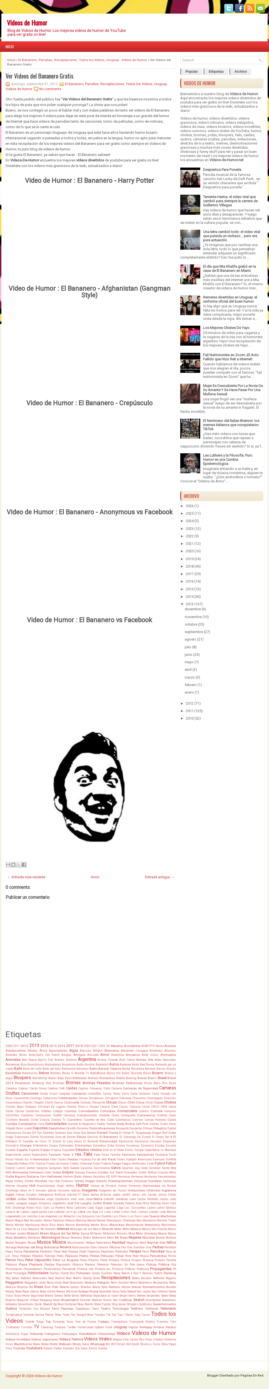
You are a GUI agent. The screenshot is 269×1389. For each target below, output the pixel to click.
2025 (102, 1046)
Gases (74, 1168)
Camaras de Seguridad (140, 1088)
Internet (72, 1194)
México (146, 1229)
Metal (117, 1229)
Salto (123, 1291)
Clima (146, 1107)
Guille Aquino (16, 1176)
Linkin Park (129, 1212)
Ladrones (80, 1208)
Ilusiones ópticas (69, 1190)
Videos (123, 1333)
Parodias (45, 60)
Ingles (10, 1194)
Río (31, 1287)
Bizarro (157, 1073)
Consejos (69, 1115)
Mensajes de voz (81, 1229)
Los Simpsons (86, 1216)
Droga (9, 1137)
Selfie (67, 1295)
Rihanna (22, 1287)
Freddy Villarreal (81, 1163)
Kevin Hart (169, 1203)
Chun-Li (83, 1107)
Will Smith (132, 1344)
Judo (173, 1199)
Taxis (95, 1308)
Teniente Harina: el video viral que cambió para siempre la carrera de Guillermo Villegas (230, 201)
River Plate (51, 1287)
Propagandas (161, 1269)
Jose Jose (77, 1199)
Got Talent (116, 1172)
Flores (121, 1159)
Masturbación (135, 1225)
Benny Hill (114, 1073)
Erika (110, 1145)
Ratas (15, 1278)
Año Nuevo (29, 1060)
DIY (34, 1133)
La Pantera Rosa (62, 1208)
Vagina (133, 1327)
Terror (49, 1315)
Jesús (136, 1194)
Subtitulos (145, 1304)
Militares (96, 1233)
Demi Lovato (24, 1128)
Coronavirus (146, 1115)
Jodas (11, 1199)
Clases (123, 1107)
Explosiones (39, 1155)
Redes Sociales (142, 1278)
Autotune (125, 1064)
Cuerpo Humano (155, 1120)
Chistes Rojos (15, 1107)
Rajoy (116, 1273)
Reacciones (39, 1278)
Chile (131, 1102)
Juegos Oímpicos (39, 1203)
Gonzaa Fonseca (86, 1172)
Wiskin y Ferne (150, 1344)
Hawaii (87, 1176)
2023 (190, 529)
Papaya (73, 1251)
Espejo (45, 1150)
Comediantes (88, 1111)
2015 (53, 1046)
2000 (9, 1046)
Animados (168, 1055)
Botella (120, 1078)
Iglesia (52, 1190)
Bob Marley (39, 1078)
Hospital (22, 1186)
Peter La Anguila (65, 1260)
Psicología (20, 1273)
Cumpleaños (27, 1124)
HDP (114, 1176)
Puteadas (83, 1273)
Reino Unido (54, 1282)
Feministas (41, 1159)
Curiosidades (56, 1124)
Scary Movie (22, 1295)
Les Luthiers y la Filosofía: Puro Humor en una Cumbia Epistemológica (227, 459)
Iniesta (20, 1194)
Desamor (82, 1128)
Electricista (126, 1141)
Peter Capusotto (38, 1260)
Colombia (70, 1111)
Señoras (86, 1295)
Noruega (11, 1247)
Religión (103, 1282)
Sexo (164, 1295)
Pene (128, 1256)
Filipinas (85, 1159)
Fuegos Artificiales (134, 1163)
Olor (123, 1247)
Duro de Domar (65, 1137)
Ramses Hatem (152, 1273)
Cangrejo (64, 1093)
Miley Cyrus (80, 1233)
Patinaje (50, 1256)
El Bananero (27, 60)
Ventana (158, 1327)
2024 (190, 521)
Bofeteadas (79, 1078)
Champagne (155, 1098)
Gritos (152, 1172)
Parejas (135, 1251)
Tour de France (85, 1322)
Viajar (25, 1334)
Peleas (95, 1256)
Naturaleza (103, 1242)
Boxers (152, 1078)
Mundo (160, 1237)
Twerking (46, 1327)
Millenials (109, 1233)
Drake (172, 1133)
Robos (96, 1287)
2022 (190, 536)
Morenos (76, 1237)
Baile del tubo (51, 1069)
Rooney (10, 1291)
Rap (8, 1278)
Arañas (59, 1060)
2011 (16, 1046)
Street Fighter (102, 1304)
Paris (145, 1251)
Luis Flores (119, 1216)
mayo (189, 662)
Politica (163, 1264)
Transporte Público (142, 1322)
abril (188, 669)
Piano (83, 1260)
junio (188, 654)
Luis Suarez (151, 1216)
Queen (96, 1273)
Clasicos (135, 1107)
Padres (158, 1247)
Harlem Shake (72, 1176)
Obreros (103, 1247)
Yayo (172, 1344)
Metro (126, 1229)
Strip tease (119, 1304)
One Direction (135, 1247)
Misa (131, 1233)
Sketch (138, 1300)
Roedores (114, 1287)
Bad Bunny (147, 1064)
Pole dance (137, 1264)
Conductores (43, 1115)
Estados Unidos (89, 1150)
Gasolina (86, 1168)
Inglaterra (169, 1190)
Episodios (99, 1145)
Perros (11, 1260)
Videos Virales (98, 1339)
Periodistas (158, 1256)
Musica (44, 1242)
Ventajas (145, 1327)
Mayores (33, 1229)
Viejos (117, 1339)
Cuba (110, 1120)
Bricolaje (58, 1083)
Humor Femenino (129, 1186)
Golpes (67, 1172)
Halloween (54, 1176)
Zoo (77, 1348)
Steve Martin (85, 1304)
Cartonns (145, 1093)
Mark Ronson (66, 1225)
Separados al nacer (106, 1295)
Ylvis (9, 1348)
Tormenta (58, 1322)
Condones (27, 1115)
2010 (190, 718)
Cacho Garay (38, 1088)
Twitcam (60, 1327)
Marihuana (32, 1225)
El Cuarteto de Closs (33, 1141)
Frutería (106, 1163)
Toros (69, 1322)
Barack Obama (109, 1069)
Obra (93, 1247)
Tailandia (25, 1308)
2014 (44, 1046)
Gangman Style (59, 1168)
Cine (114, 1107)
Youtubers (34, 1348)
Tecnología (120, 1308)
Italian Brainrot (101, 1194)
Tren (173, 1322)
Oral (148, 1247)
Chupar (94, 1107)
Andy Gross (150, 1055)
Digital (172, 1128)
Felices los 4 (22, 1159)
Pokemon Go (119, 1264)
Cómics (144, 1111)
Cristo (34, 1120)
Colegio (58, 1111)
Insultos (31, 1194)
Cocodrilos (32, 1111)
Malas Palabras (54, 1220)
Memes (63, 1229)
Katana (130, 1203)
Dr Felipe (125, 1133)
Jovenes (121, 1199)
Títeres (128, 1315)
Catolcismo (50, 1098)
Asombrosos (35, 1064)
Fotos (23, 1163)
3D (108, 1046)
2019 (190, 559)
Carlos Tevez (111, 1093)
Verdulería (12, 1334)
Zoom (84, 1348)
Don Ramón (88, 1133)
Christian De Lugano (51, 1107)
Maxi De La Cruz (16, 1229)
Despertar (136, 1128)
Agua (73, 1050)
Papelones (107, 1251)
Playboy (49, 1264)
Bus (165, 1083)
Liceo (107, 1212)
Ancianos (133, 1055)
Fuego (116, 1163)
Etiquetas (216, 72)
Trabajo (103, 1322)
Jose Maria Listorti (99, 1199)
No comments (50, 89)
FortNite (171, 1159)
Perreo (172, 1256)
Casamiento (21, 1098)
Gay (137, 1168)
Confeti (57, 1115)
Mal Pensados (33, 1220)
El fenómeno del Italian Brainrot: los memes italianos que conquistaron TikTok (231, 425)
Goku (48, 1172)
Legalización (39, 1212)
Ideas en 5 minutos (33, 1190)
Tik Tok (111, 1315)
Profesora (143, 1269)
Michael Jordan (16, 1233)
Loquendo (13, 1216)
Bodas (52, 1078)
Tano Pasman (62, 1308)
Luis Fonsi (135, 1216)
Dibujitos (160, 1128)
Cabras (23, 1088)
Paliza (18, 1251)
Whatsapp (97, 1344)
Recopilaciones (65, 60)
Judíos (163, 1199)
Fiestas (73, 1159)
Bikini (147, 1073)
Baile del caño (32, 1069)
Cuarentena (74, 1120)
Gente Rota (169, 1168)
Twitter (71, 1327)
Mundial (149, 1237)
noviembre (193, 617)
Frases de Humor (57, 1163)
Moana (162, 1233)
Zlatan (57, 1348)
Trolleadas (13, 1327)
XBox (164, 1344)
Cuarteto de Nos (95, 1120)
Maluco (70, 1220)
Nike (162, 1242)
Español (34, 1150)
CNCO (155, 1107)
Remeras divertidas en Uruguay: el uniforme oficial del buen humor (230, 299)
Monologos (51, 1237)
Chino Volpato (154, 1102)
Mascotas (117, 1225)
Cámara (116, 1088)
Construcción (87, 1115)
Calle (106, 1088)
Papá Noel (60, 1251)
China (140, 1102)
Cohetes (46, 1111)
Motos (87, 1237)
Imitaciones (136, 1190)
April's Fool (45, 1060)
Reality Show (91, 1278)
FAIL (78, 1154)
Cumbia (11, 1124)
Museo (31, 1242)
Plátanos (11, 1264)
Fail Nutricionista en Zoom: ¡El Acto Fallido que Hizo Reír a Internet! (231, 357)
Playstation (63, 1264)
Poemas (90, 1264)
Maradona (149, 1220)
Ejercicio (92, 1137)
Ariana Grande (108, 1060)
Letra (81, 1212)
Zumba (102, 1348)
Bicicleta (136, 1073)
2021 (94, 1046)
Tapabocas (82, 1308)
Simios (107, 1300)
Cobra (172, 1107)
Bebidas (55, 1073)
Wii (108, 1344)
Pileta (103, 1260)
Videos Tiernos (71, 1339)
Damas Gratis (158, 1124)
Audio (80, 1064)
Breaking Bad (41, 1083)
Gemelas (155, 1168)
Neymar (153, 1242)
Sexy (172, 1295)
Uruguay (112, 60)
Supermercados (164, 1304)
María (9, 1225)
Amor (104, 1054)
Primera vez (103, 1269)
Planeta (171, 1260)
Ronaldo (171, 1287)
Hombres (155, 1181)
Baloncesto (69, 1069)
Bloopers (22, 1077)
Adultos (33, 1050)
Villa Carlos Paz (133, 1339)
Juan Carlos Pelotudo (143, 1199)
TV (36, 1326)
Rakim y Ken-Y (131, 1273)
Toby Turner (142, 1315)
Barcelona (137, 1069)
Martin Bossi (99, 1225)
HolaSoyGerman (120, 1181)
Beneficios (98, 1073)
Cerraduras (96, 1098)
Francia (40, 1163)
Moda (9, 1237)
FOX (31, 1163)
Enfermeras (40, 1145)
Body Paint (64, 1078)
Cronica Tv (58, 1120)
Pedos (83, 1256)
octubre (191, 624)
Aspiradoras (53, 1064)
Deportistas (57, 1128)
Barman (150, 1069)
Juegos (21, 1203)
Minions (122, 1233)
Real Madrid (56, 1278)
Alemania (111, 1050)
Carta (134, 1093)
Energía (26, 1145)
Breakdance (23, 1083)
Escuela (171, 1145)
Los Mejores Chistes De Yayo (226, 328)
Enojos (53, 1145)
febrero (191, 685)
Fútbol (171, 1163)
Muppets (20, 1242)
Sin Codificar (122, 1300)
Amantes (11, 1055)
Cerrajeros (111, 1098)
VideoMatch (88, 1334)
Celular (83, 1098)
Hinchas (41, 1181)
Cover (172, 1115)
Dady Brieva (126, 1124)
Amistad (92, 1055)
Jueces (10, 1203)
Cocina (19, 1111)
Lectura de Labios (17, 1212)
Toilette (29, 1322)
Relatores (91, 1282)
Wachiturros (23, 1344)
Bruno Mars (152, 1083)
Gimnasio (36, 1172)
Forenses (159, 1159)
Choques (30, 1107)
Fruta (96, 1163)
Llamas (143, 1212)
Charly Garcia (54, 1102)
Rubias (83, 1291)
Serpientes (153, 1295)
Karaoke (118, 1203)
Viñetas (158, 1339)
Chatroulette (71, 1102)
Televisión (168, 1308)
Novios (65, 1247)
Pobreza (77, 1264)
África (43, 1050)
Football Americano (138, 1159)
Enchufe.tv (12, 1145)
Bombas (93, 1078)
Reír (66, 1282)
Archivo (241, 72)
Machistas (168, 1216)
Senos (75, 1295)
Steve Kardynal (67, 1304)
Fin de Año (99, 1159)
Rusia (94, 1291)
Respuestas (160, 1282)
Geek (144, 1168)
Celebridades (67, 1098)
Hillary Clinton (24, 1181)
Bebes (44, 1073)
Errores (120, 1145)
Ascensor (13, 1064)
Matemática (152, 1225)
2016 (61, 1046)
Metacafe (107, 1229)
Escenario (147, 1145)
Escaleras (132, 1145)
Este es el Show (113, 1150)
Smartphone (153, 1300)
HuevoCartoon (46, 1186)
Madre (10, 1220)
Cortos (162, 1115)
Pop (173, 1264)
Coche (9, 1111)
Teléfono (136, 1308)
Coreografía (128, 1115)
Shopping (46, 1300)
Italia (85, 1194)
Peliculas (107, 1256)
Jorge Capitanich (57, 1199)
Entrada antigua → (159, 877)
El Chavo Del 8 (162, 1137)
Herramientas (167, 1176)
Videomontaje (106, 1334)
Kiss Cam (42, 1208)
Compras (170, 1111)
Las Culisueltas (135, 1208)
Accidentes (132, 1046)
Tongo (40, 1322)
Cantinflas (94, 1093)
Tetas (58, 1315)
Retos (172, 1282)
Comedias (107, 1111)
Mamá (91, 1220)
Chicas (111, 1102)
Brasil (162, 1078)
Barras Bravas (166, 1069)
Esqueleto (68, 1150)
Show (56, 1300)
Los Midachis (67, 1216)
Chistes (170, 1102)
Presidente (69, 1269)
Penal (119, 1256)
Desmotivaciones (102, 1128)
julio (188, 647)
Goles (57, 1172)
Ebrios (81, 1137)
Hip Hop (54, 1181)
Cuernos (137, 1120)
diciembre (193, 609)
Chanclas (170, 1098)
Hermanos (150, 1176)
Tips (120, 1315)
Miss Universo (146, 1233)
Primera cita (85, 1269)
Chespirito (98, 1102)
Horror (10, 1186)
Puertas (55, 1273)
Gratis (142, 1172)
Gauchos (127, 1168)
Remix (134, 1282)
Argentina (87, 1059)
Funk (150, 1163)
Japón (116, 1194)
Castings (36, 1098)
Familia (115, 1155)
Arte (150, 1060)
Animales (13, 1059)
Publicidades (38, 1273)
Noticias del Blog (30, 1247)
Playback (35, 1264)
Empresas (169, 1141)
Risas (38, 1287)
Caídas (71, 1088)
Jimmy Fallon (167, 1194)
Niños (171, 1242)
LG (101, 1212)
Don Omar (73, 1133)
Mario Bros (48, 1225)
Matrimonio (168, 1225)
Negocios (132, 1242)
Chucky (71, 1107)
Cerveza (125, 1098)
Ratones (26, 1278)
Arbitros (71, 1060)
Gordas (103, 1172)
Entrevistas (83, 1145)
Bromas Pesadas (97, 1083)
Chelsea (85, 1102)
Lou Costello (103, 1216)
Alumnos (170, 1050)
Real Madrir (74, 1278)
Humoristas (151, 1186)
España (22, 1150)
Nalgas (90, 1242)
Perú (20, 1260)
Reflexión (158, 1278)
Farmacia (161, 1155)
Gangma (42, 1168)
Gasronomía (102, 1168)
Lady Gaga (95, 1208)
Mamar (101, 1220)
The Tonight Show (81, 1315)
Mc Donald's (48, 1229)
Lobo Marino (168, 1212)
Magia (19, 1220)
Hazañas (99, 1176)
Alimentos (156, 1050)
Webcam (65, 1344)
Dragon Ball (160, 1133)
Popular (192, 72)
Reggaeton (14, 1282)
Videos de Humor (27, 22)
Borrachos (107, 1078)
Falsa (105, 1155)
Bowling (131, 1078)
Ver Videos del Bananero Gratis (39, 76)
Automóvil (102, 1064)
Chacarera (139, 1098)
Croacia (45, 1120)
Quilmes (106, 1273)
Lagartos (110, 1208)
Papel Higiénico (89, 1251)
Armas (141, 1060)
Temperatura (14, 1315)
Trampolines (119, 1322)
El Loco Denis (72, 1141)
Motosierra (99, 1237)
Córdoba (104, 1115)
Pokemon (103, 1264)
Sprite (38, 1304)
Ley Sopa (92, 1212)
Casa (155, 1093)
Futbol (160, 1163)
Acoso (160, 1046)
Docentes (48, 1133)
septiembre (194, 632)
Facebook (55, 1155)
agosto (190, 639)
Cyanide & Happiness (81, 1124)
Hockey (79, 1181)
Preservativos (52, 1269)
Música (59, 1242)
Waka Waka (41, 1344)
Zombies (68, 1348)
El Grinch (55, 1141)
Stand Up (50, 1304)
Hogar (90, 1181)
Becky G (67, 1073)
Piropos (136, 1260)
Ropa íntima (47, 1291)
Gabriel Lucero (15, 1168)
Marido (19, 1225)
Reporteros (145, 1282)
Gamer (30, 1168)
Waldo (54, 1344)
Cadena (53, 1088)
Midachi (33, 1233)
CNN (164, 1107)
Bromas (73, 1082)
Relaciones (76, 1282)
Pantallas (46, 1251)
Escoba (159, 1145)
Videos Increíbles (18, 1339)
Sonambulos (26, 1304)
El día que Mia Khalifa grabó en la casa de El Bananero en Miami (229, 268)
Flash (112, 1159)
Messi (97, 1229)
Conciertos (12, 1115)
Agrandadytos (58, 1050)
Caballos (11, 1088)
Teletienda (151, 1308)
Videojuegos (69, 1334)
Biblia (126, 1073)
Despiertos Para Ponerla (222, 170)
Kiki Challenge (15, 1208)
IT (79, 1194)
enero (189, 692)
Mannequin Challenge (121, 1220)
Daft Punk (142, 1124)
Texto (66, 1315)
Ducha (34, 1137)
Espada (11, 1150)
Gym (43, 1176)
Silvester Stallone (91, 1300)
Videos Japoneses (44, 1339)
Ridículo (11, 1287)
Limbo (116, 1212)
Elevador (155, 1141)
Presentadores (33, 1269)
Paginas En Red (251, 1375)
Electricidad (108, 1141)
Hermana (124, 1176)
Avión (135, 1064)
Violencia (170, 1339)
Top (48, 1322)
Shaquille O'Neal (28, 1300)
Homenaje (169, 1181)
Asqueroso (69, 1064)
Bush (172, 1083)
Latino (151, 1208)
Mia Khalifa (159, 1229)
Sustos (11, 1308)
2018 (79, 1046)
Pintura (125, 1260)
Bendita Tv (82, 1073)
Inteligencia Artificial (52, 1194)
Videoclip (36, 1334)
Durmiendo (47, 1137)
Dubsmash (22, 1137)
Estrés (129, 1150)
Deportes (40, 1128)
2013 (34, 1045)
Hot (32, 1185)
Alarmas (85, 1050)
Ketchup (155, 1203)
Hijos (9, 1181)
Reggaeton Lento (35, 1282)
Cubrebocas (123, 1120)
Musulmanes (76, 1242)
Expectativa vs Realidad (160, 1150)
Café (62, 1088)
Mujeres (135, 1237)
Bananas (82, 1069)
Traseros (162, 1322)
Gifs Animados (17, 1172)
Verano (171, 1327)
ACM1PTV (148, 1046)
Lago (120, 1208)
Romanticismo (154, 1287)
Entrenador (66, 1145)
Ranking (170, 1273)
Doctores (60, 1133)
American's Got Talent (44, 1055)
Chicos (122, 1102)
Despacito (122, 1128)
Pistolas (159, 1260)
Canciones (29, 1093)
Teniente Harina (33, 1315)
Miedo (44, 1233)
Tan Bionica (41, 1308)
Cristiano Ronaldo (17, 1120)
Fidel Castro (58, 1159)
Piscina (148, 1260)
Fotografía (12, 1163)
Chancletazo (14, 1102)
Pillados (114, 1260)
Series (141, 1295)
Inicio (10, 46)
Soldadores (169, 1300)
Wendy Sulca (80, 1344)
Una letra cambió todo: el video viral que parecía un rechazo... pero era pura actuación (231, 236)
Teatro (105, 1308)
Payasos (71, 1256)
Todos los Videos (91, 60)
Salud (131, 1291)
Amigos (79, 1055)
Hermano (137, 1176)
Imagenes (90, 1190)
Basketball (13, 1073)
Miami (172, 1229)
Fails (87, 1154)
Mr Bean (121, 1237)
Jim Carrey (148, 1194)
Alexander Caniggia (134, 1050)
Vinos (149, 1339)
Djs (39, 1133)
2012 (24, 1046)
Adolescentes (16, 1050)
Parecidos (121, 1251)
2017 (70, 1046)
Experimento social (18, 1155)
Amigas (66, 1055)
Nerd (142, 1242)
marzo (190, 677)
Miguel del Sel (60, 1233)
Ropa (18, 1291)
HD (108, 1176)
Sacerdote (105, 1291)
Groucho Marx (167, 1172)
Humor (82, 1185)
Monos (65, 1237)
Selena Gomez (54, 1295)
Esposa (56, 1150)
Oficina (114, 1247)
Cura (41, 1124)
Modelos (20, 1237)
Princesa (117, 1269)
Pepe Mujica (141, 1256)
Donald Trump (107, 1133)
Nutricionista (80, 1247)
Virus (9, 1344)
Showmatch (70, 1300)
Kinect (30, 1208)
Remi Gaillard (120, 1282)
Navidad (118, 1242)
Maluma (81, 1220)
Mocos (172, 1233)
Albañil (97, 1050)
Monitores (34, 1237)
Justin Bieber (102, 1203)
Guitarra (33, 1176)
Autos (114, 1064)
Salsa (116, 1291)
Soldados (11, 1304)
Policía (151, 1264)
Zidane (47, 1348)
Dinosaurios (13, 1133)
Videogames (52, 1334)
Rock (104, 1287)
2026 (190, 506)
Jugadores (59, 1203)
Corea (115, 1115)
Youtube (19, 1348)
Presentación (14, 1269)
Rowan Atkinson (66, 1291)
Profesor (130, 1269)
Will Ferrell (118, 1344)
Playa (23, 1264)
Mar (139, 1220)
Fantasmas (145, 1155)
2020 (87, 1046)
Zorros (92, 1348)
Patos (60, 1256)
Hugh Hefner (65, 1186)
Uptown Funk (103, 1327)
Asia (24, 1064)
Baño (94, 1069)
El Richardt (90, 1141)
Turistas (26, 1327)
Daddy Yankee (106, 1124)
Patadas (25, 1256)
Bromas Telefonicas (127, 1083)
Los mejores (48, 1216)
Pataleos (37, 1256)
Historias (67, 1181)
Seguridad (37, 1295)
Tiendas (99, 1315)
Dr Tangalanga (141, 1133)
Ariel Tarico (127, 1060)
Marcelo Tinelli (166, 1220)
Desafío (71, 1128)
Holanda (101, 1181)
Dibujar (148, 1128)
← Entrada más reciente (26, 877)
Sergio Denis (128, 1295)
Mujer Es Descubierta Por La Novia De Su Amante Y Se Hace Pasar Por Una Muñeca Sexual (233, 390)
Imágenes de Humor (112, 1190)
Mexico (136, 1229)
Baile (18, 1068)
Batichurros (29, 1073)
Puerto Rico (68, 1273)
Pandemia (31, 1251)
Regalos (171, 1278)
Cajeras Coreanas (90, 1088)
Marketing (82, 1225)
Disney (26, 1133)
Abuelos (117, 1046)
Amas (23, 1055)
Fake (97, 1155)
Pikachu (93, 1260)
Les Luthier (56, 1212)
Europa (139, 1150)
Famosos (129, 1155)
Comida (157, 1111)
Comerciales (127, 1111)
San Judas (144, 1291)
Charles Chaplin (33, 1102)
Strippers (132, 1304)
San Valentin (160, 1291)
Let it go (71, 1212)
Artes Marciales (165, 1060)
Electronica (141, 1141)
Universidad (85, 1327)
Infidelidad (153, 1190)
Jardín (126, 1194)
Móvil (110, 1237)
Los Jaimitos (29, 1216)
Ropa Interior (30, 1291)
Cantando (79, 1093)
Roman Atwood (131, 1287)
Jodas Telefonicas (31, 1199)
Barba (126, 1069)
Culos (172, 1120)
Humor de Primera (103, 1186)
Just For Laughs (79, 1203)
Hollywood (140, 1181)
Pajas (9, 1251)
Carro (125, 1093)
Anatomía (117, 1055)
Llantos (154, 1212)
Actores (170, 1046)
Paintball (170, 1247)
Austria (90, 1064)
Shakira (11, 1300)
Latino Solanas (166, 1208)
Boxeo (142, 1078)
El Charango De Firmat (135, 1137)
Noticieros (51, 1247)
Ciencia (105, 1107)
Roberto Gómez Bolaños (75, 1287)
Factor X (68, 1155)
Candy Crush (48, 1093)
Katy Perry (142, 1203)
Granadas (130, 1172)
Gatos (116, 1168)
